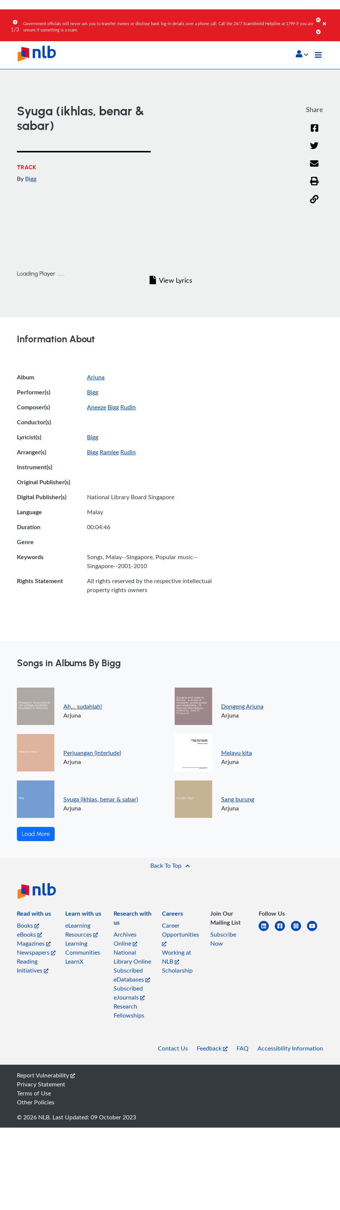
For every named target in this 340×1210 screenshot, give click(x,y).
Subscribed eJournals (129, 992)
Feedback (212, 1048)
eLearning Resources (81, 929)
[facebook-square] (283, 930)
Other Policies (35, 1102)
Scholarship (177, 970)
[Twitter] (314, 146)
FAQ (243, 1048)
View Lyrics (171, 280)
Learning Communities (82, 947)
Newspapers (36, 952)
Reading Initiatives (32, 965)
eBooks (29, 934)
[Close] (330, 18)
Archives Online (125, 938)
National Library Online (132, 956)
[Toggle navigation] (318, 55)
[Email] (314, 164)
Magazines (34, 943)
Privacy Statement (41, 1084)
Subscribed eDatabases (132, 974)
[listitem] (34, 915)
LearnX (74, 961)
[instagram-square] (299, 930)
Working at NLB (176, 956)
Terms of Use (34, 1093)
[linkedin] (267, 930)
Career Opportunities (180, 933)
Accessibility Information (290, 1048)
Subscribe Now (223, 938)
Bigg (30, 179)
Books (28, 925)
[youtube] (315, 930)
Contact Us (173, 1048)
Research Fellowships (129, 1010)
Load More (36, 834)
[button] (302, 54)
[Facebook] (314, 128)
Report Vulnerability (46, 1075)
